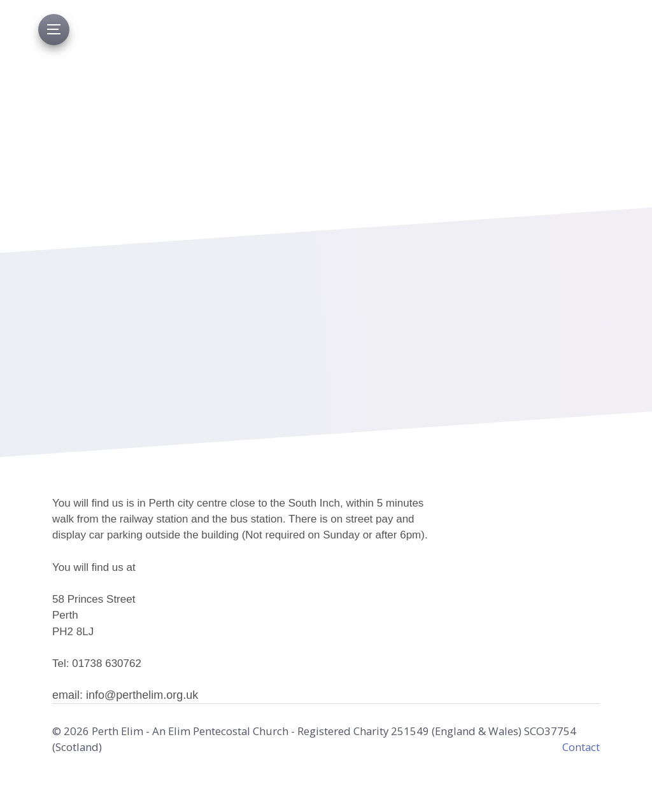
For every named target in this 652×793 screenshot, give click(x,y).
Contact (581, 747)
